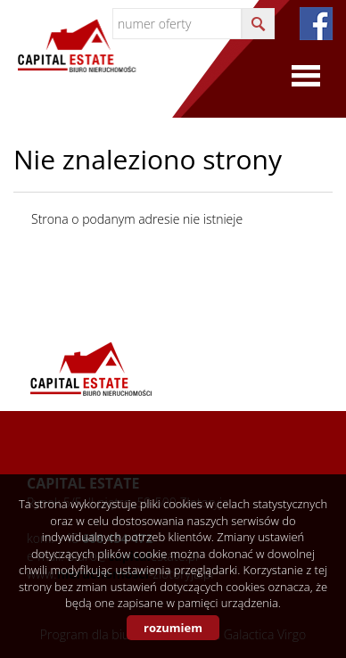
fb (316, 23)
